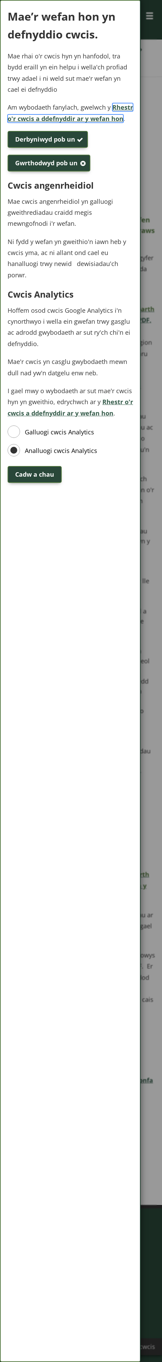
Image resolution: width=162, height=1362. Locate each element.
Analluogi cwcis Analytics (61, 450)
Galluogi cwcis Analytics (59, 432)
